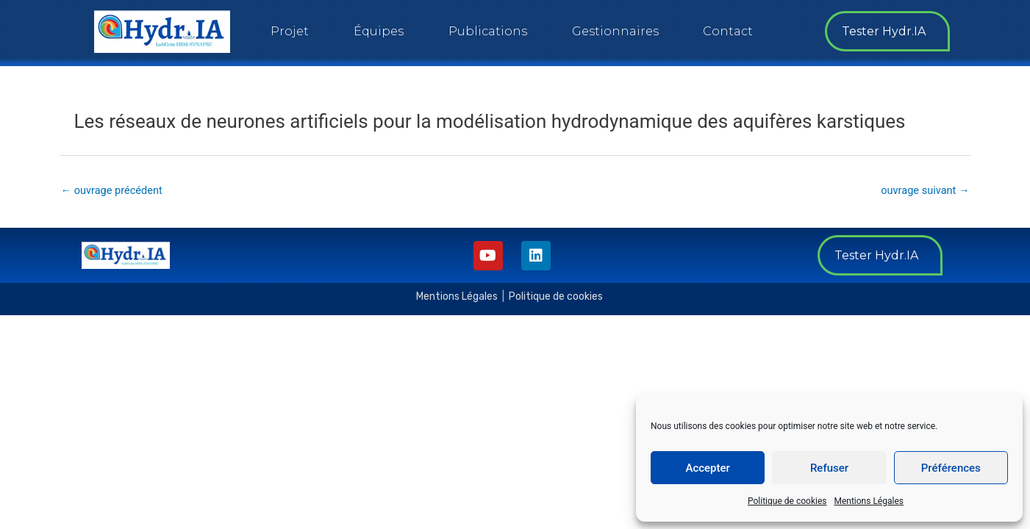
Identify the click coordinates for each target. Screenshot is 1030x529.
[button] (887, 31)
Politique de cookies (787, 501)
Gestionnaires (615, 31)
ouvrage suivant (923, 190)
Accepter (707, 468)
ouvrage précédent (113, 190)
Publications (487, 31)
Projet (290, 31)
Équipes (379, 31)
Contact (728, 31)
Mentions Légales (869, 501)
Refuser (829, 468)
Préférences (951, 468)
